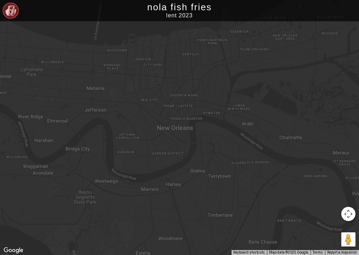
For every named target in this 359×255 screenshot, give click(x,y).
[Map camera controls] (348, 214)
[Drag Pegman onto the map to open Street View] (348, 239)
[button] (198, 136)
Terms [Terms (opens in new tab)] (318, 252)
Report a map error (342, 252)
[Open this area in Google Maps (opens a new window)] (13, 250)
